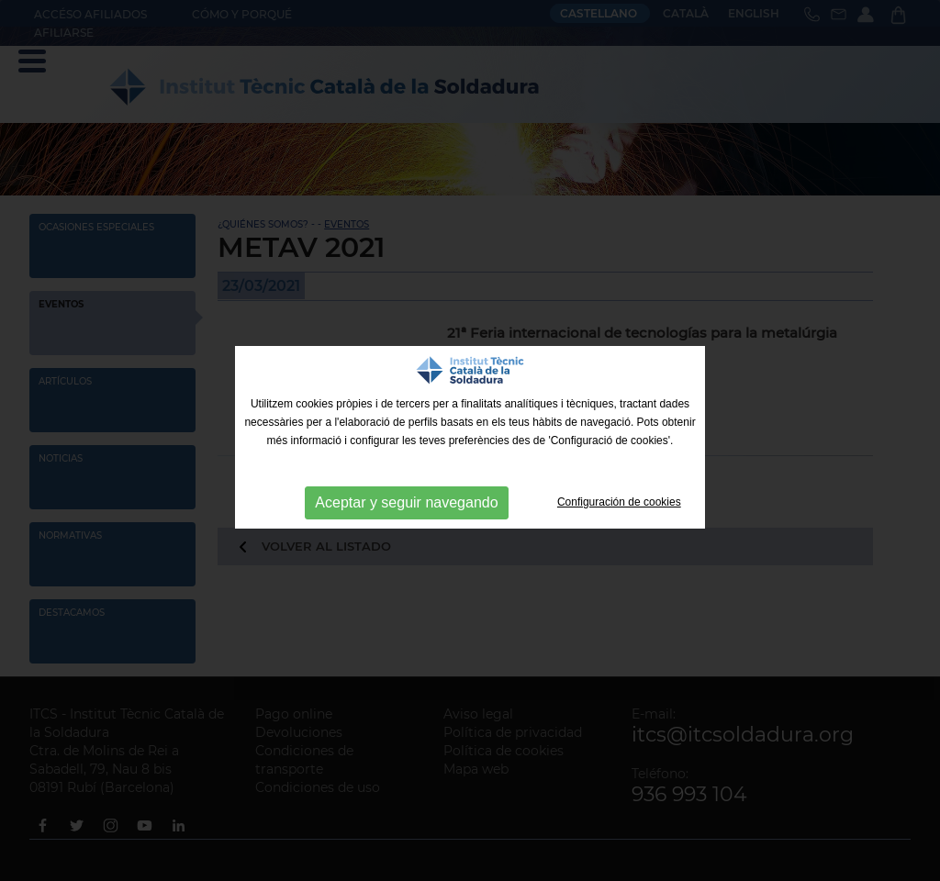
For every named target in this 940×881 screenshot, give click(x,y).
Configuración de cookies (619, 502)
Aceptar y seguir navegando (406, 502)
